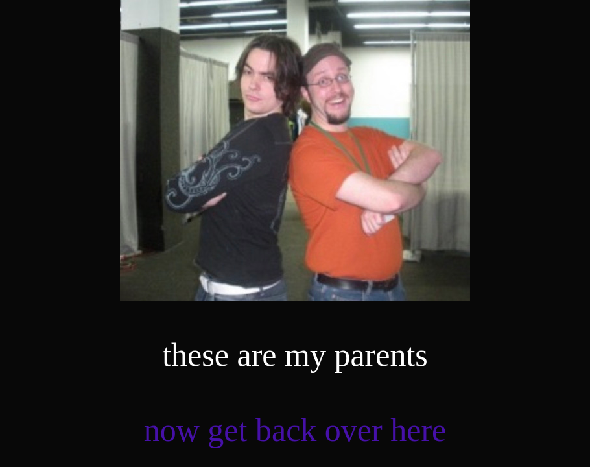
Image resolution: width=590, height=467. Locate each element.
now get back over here (295, 430)
